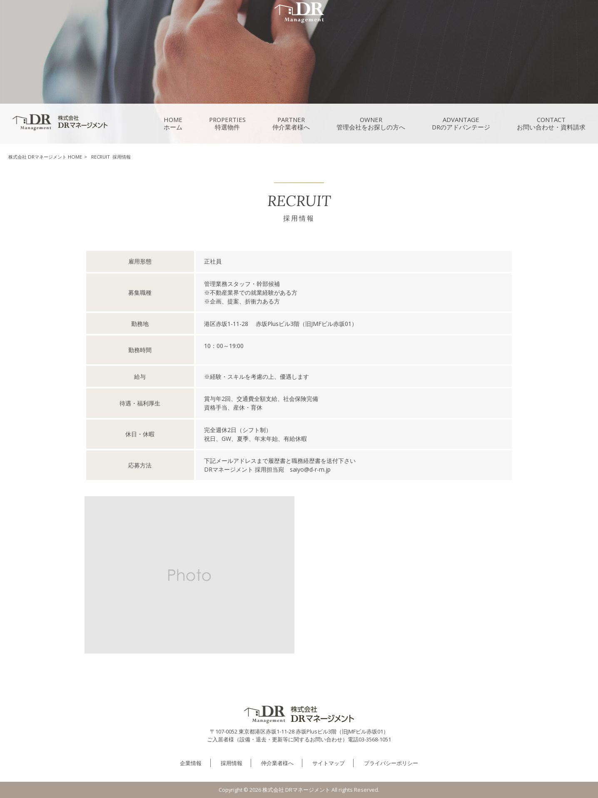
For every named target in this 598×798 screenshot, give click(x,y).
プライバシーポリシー (391, 763)
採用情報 (231, 763)
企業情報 (191, 763)
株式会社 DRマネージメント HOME (45, 157)
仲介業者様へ (277, 763)
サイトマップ (328, 763)
